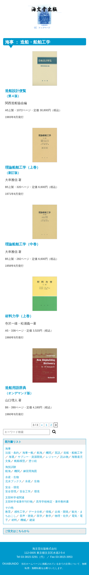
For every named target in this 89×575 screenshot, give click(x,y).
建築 (32, 519)
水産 (28, 481)
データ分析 (35, 511)
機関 (48, 452)
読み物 (64, 456)
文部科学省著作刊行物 (19, 501)
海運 (11, 456)
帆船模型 (19, 460)
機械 (23, 519)
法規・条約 (12, 452)
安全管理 (10, 491)
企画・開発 (61, 511)
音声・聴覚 (26, 515)
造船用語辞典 (15, 388)
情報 (48, 511)
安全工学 (25, 491)
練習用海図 (30, 471)
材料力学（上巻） (19, 316)
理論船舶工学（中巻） (22, 244)
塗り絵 (33, 460)
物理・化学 (61, 515)
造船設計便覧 (15, 91)
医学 (39, 515)
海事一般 (27, 452)
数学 (48, 515)
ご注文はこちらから (17, 531)
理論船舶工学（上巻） (22, 167)
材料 (14, 519)
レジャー (51, 456)
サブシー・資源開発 (30, 456)
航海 (39, 452)
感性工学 (19, 511)
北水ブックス (13, 481)
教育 (8, 511)
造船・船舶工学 (73, 452)
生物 (37, 481)
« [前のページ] (42, 425)
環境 (37, 491)
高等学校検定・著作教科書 (52, 501)
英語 (57, 452)
